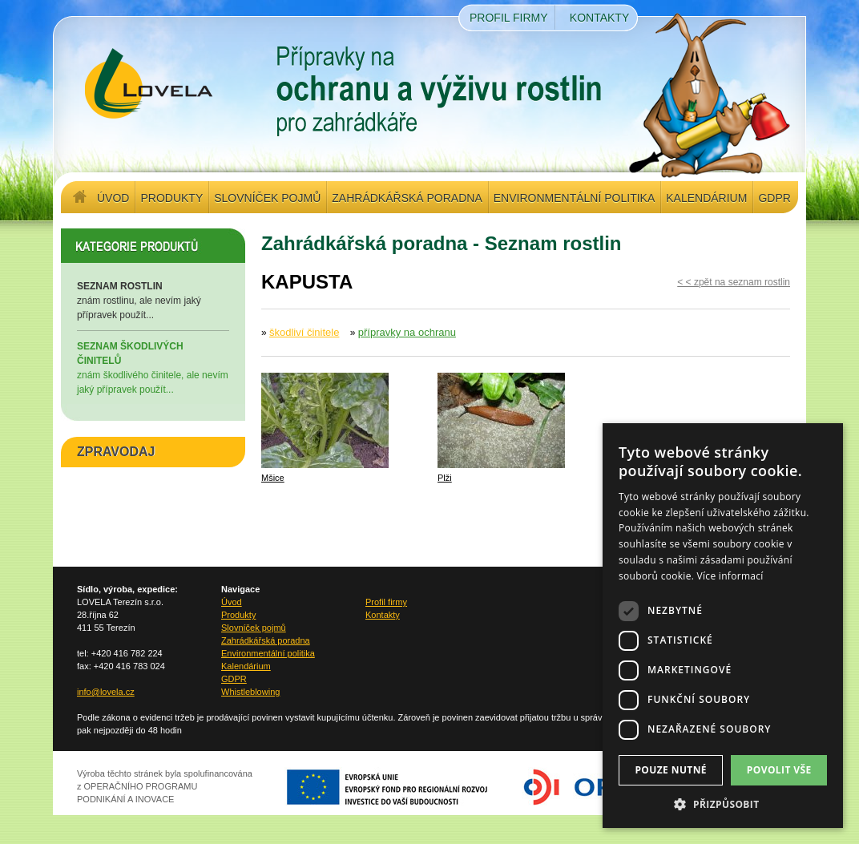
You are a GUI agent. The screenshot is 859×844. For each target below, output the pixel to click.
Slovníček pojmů (267, 198)
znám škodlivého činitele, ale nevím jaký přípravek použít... (153, 367)
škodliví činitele (304, 332)
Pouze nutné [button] (671, 770)
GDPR (774, 198)
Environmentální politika (574, 198)
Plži (445, 478)
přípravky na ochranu (407, 332)
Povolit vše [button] (779, 770)
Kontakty (599, 17)
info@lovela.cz (106, 692)
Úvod (113, 198)
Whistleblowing (250, 692)
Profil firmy (509, 17)
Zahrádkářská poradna (407, 198)
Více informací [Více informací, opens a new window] (730, 576)
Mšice (272, 478)
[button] (723, 804)
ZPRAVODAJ (116, 451)
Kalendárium (706, 198)
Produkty (171, 198)
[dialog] (723, 625)
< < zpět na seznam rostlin (733, 282)
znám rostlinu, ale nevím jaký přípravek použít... (153, 300)
